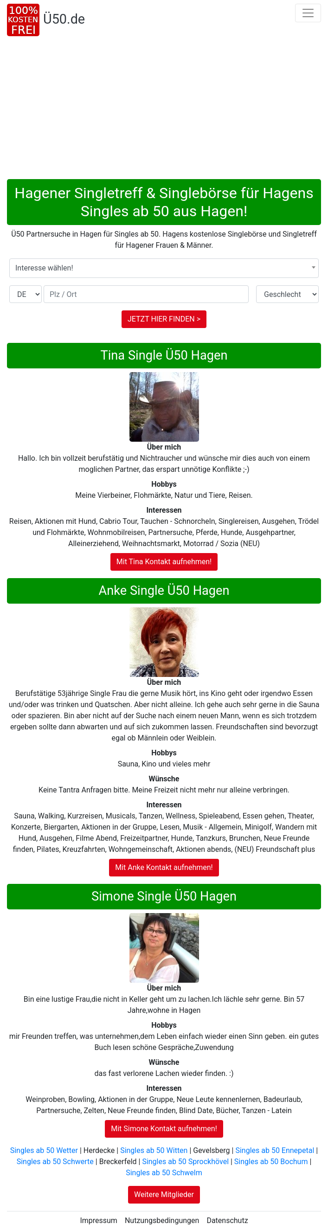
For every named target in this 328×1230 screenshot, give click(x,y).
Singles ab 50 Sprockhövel (185, 1161)
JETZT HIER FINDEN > (164, 319)
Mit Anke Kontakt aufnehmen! (163, 867)
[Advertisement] (164, 109)
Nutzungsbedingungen (162, 1220)
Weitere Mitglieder (164, 1194)
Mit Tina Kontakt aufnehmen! (164, 561)
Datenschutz (227, 1220)
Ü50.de (64, 19)
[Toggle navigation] (308, 13)
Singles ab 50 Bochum (271, 1161)
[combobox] (164, 268)
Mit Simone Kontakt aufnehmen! (164, 1128)
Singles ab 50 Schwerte (55, 1161)
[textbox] (164, 268)
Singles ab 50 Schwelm (164, 1172)
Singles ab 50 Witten (153, 1150)
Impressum (98, 1220)
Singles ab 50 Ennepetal (274, 1150)
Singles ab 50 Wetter (44, 1150)
